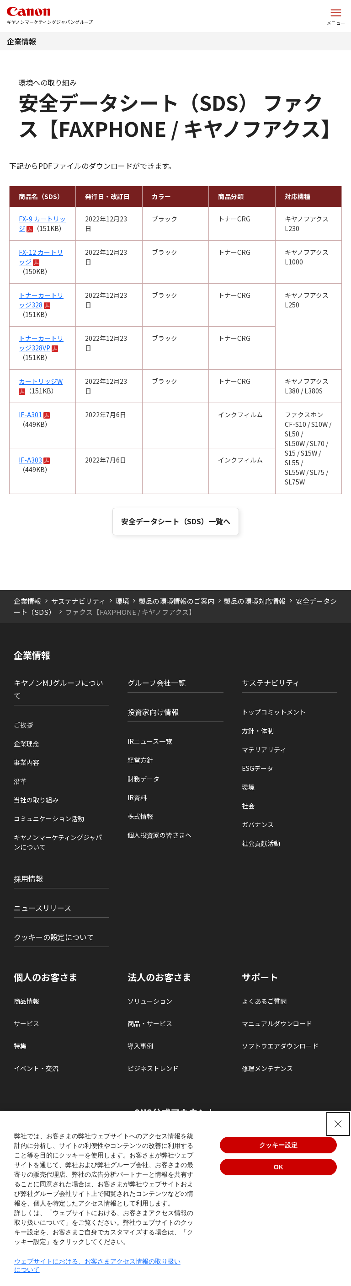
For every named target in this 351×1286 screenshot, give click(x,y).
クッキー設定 (278, 1145)
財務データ (144, 778)
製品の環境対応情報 (255, 601)
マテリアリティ (264, 749)
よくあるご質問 (264, 1001)
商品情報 (26, 1001)
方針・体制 (258, 730)
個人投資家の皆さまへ (159, 834)
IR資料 (137, 797)
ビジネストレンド (153, 1068)
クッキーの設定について (54, 936)
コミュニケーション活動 (49, 818)
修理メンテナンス (267, 1068)
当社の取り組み (36, 799)
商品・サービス (150, 1023)
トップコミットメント (274, 711)
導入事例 (140, 1045)
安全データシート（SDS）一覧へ (175, 521)
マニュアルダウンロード (277, 1023)
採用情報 (28, 878)
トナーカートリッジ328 (41, 300)
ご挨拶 (23, 724)
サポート (260, 977)
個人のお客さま (46, 977)
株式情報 (140, 816)
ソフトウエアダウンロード (280, 1045)
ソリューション (150, 1001)
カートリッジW (41, 381)
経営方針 (140, 759)
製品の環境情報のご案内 (176, 601)
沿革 (20, 781)
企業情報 (21, 41)
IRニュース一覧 (150, 741)
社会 (248, 805)
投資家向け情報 (153, 711)
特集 (20, 1045)
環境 (122, 601)
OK (278, 1167)
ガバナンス (258, 824)
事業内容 (26, 762)
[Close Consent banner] (338, 1124)
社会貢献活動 (261, 843)
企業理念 (26, 743)
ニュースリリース (42, 907)
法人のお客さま (159, 977)
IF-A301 (30, 414)
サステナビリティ (78, 601)
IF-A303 (30, 459)
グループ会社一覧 (157, 682)
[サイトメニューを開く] (336, 16)
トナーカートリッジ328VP (41, 343)
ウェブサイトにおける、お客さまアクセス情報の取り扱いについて (97, 1265)
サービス (26, 1023)
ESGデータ (257, 768)
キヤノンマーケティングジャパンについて (58, 842)
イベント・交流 (36, 1068)
